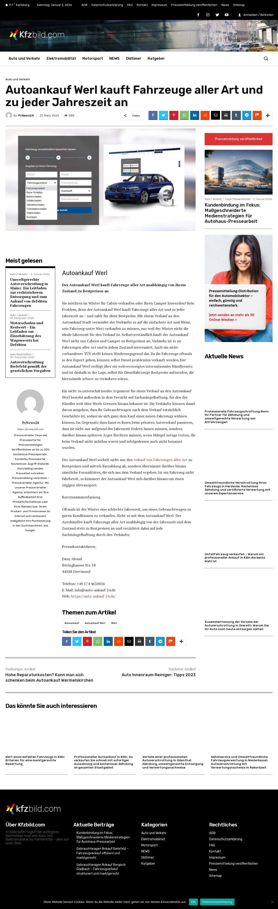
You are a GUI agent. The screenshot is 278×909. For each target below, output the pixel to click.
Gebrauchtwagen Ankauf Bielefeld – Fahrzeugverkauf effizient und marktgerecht (103, 853)
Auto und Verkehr (17, 79)
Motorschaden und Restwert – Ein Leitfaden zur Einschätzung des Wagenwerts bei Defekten (26, 333)
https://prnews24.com (30, 429)
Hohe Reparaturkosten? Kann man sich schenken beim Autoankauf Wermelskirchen (49, 677)
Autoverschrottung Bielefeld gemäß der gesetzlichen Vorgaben (30, 366)
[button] (266, 58)
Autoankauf (72, 623)
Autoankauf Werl (95, 623)
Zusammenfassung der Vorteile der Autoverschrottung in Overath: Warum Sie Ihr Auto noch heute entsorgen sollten (237, 625)
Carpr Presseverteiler (238, 199)
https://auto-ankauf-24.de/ (93, 596)
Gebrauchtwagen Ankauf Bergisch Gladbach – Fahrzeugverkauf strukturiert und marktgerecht (101, 869)
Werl (114, 623)
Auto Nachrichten (20, 354)
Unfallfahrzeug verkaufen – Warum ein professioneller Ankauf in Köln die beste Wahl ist (235, 557)
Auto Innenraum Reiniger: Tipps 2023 (159, 674)
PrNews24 (26, 115)
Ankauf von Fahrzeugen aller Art (160, 459)
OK (193, 902)
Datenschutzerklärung (217, 902)
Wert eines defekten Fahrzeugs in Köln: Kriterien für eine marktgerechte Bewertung (35, 760)
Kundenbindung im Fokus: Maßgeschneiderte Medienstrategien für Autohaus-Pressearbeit (232, 213)
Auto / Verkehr (19, 274)
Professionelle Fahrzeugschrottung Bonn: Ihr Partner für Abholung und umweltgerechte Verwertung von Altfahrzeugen (237, 417)
